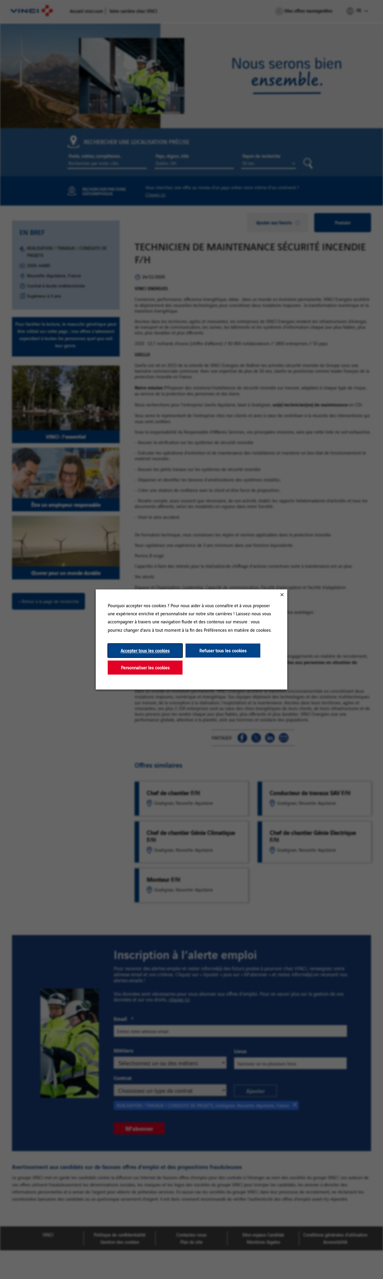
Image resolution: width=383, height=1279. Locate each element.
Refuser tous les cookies (223, 650)
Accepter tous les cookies (145, 650)
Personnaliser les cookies (145, 667)
